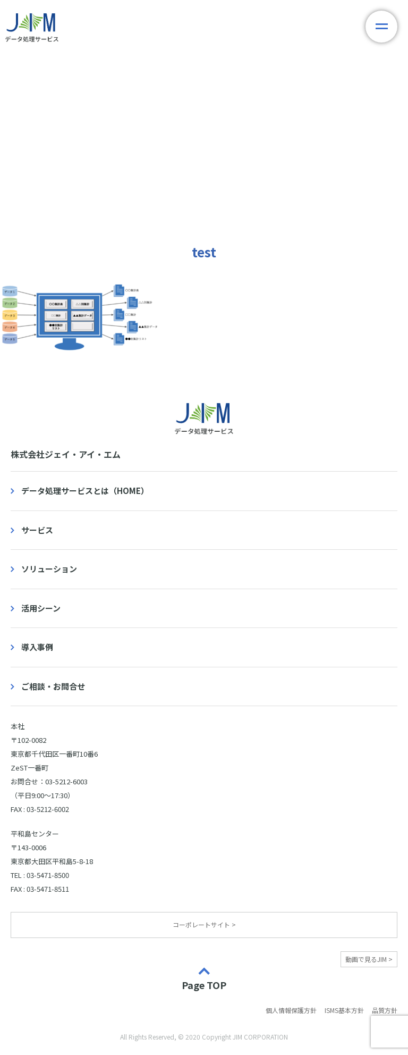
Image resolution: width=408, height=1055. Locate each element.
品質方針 (384, 1010)
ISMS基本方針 (344, 1010)
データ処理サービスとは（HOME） (85, 490)
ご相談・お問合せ (53, 686)
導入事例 (37, 646)
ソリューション (49, 568)
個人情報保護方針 (291, 1010)
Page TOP (204, 984)
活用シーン (41, 608)
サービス (37, 529)
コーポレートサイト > (204, 924)
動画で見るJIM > (369, 959)
